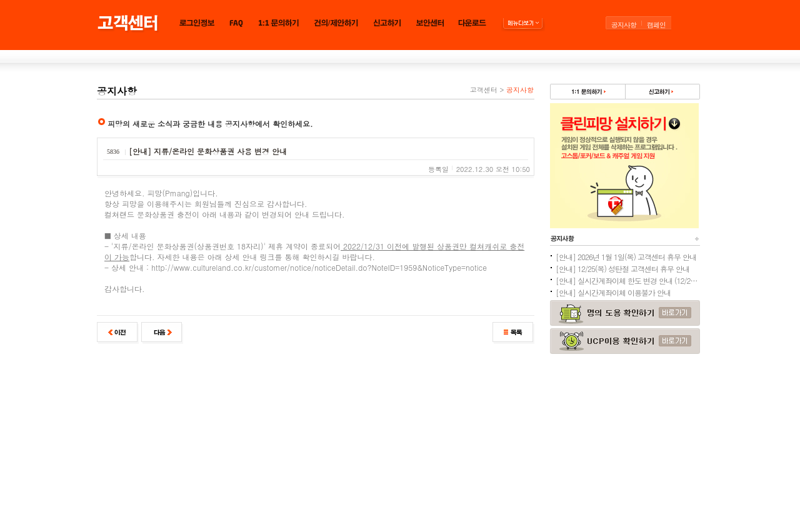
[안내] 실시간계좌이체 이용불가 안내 (613, 292)
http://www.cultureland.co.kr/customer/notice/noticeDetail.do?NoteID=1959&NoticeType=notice (319, 267)
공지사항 (623, 24)
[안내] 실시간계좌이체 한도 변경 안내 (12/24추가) (627, 280)
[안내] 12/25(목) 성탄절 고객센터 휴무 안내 (622, 268)
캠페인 (656, 24)
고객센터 (484, 89)
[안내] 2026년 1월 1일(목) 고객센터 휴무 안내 (626, 256)
